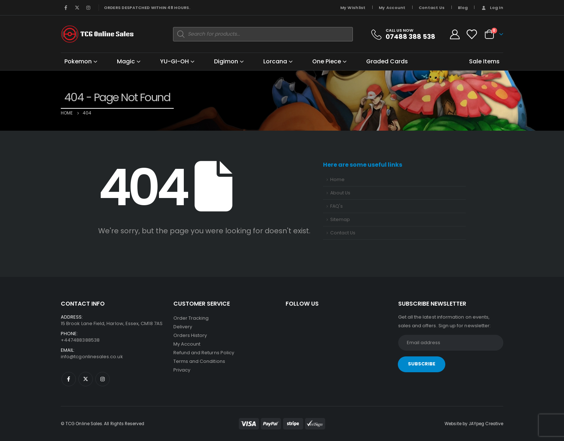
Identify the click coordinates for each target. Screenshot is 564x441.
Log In (492, 7)
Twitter (85, 379)
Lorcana (275, 61)
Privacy (181, 369)
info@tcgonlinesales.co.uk (92, 356)
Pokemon (78, 61)
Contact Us (432, 7)
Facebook (69, 379)
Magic (126, 61)
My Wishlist (353, 7)
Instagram (102, 379)
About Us (340, 193)
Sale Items (484, 61)
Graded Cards (387, 61)
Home (337, 179)
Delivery (182, 326)
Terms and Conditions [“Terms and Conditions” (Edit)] (199, 361)
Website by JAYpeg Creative (474, 424)
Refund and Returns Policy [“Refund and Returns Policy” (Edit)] (204, 352)
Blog (463, 7)
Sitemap (340, 219)
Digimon (226, 61)
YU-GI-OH (174, 61)
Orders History (190, 335)
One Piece (326, 61)
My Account (392, 7)
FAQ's (336, 206)
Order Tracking (191, 318)
